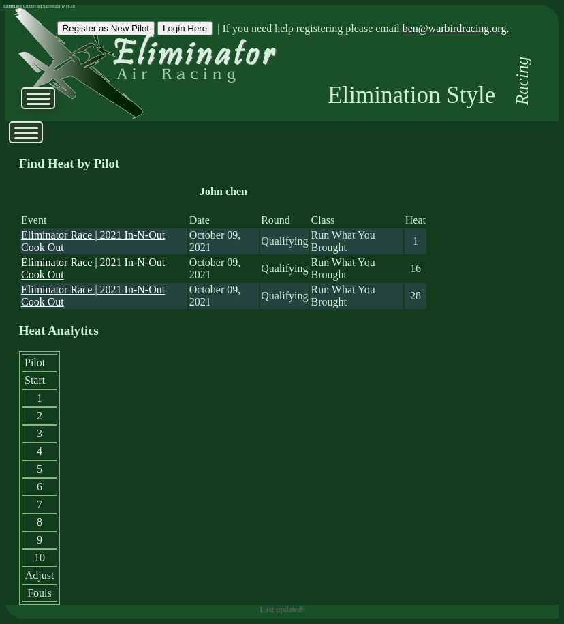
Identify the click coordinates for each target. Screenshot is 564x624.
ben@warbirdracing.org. (456, 28)
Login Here (185, 28)
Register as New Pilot (106, 28)
